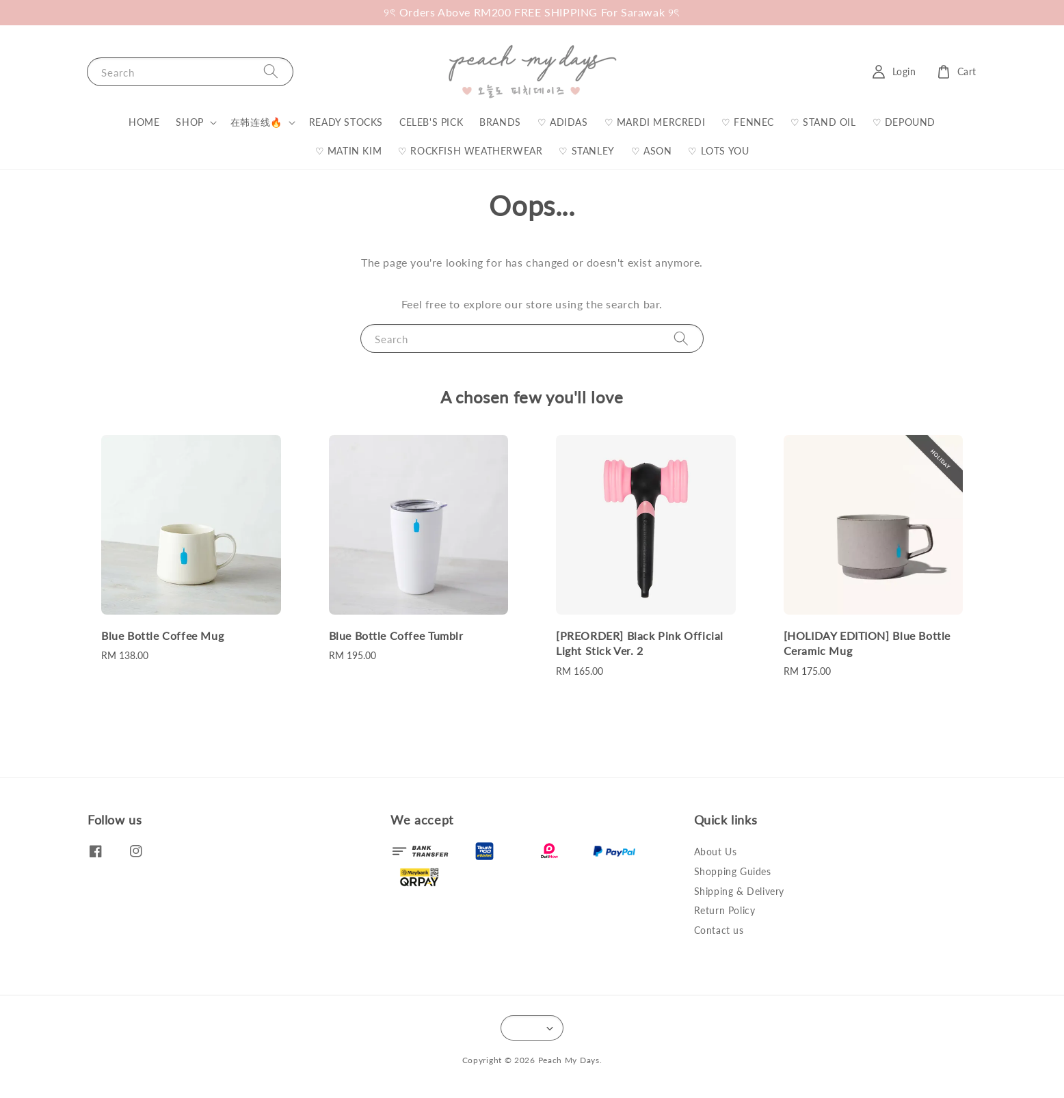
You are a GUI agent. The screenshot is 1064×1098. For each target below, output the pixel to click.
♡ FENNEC (747, 122)
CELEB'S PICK (431, 122)
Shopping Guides (732, 871)
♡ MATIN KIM (348, 151)
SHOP (189, 122)
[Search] (271, 71)
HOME (144, 122)
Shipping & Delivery (739, 891)
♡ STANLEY (586, 151)
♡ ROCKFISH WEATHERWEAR (470, 151)
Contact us (719, 930)
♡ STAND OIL (823, 122)
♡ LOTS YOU (718, 151)
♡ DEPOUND (904, 122)
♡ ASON (651, 151)
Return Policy (725, 910)
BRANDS (500, 122)
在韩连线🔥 (256, 122)
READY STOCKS (346, 122)
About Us (715, 851)
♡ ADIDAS (562, 122)
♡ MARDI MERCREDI (655, 122)
